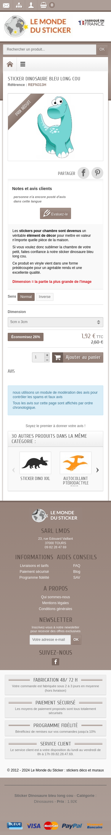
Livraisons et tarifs (34, 566)
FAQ (76, 566)
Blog (76, 572)
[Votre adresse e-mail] (50, 640)
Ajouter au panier (76, 357)
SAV (76, 577)
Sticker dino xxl (35, 478)
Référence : (17, 85)
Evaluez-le (55, 213)
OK (101, 49)
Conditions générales (55, 609)
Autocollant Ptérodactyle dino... (76, 483)
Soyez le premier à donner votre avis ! (55, 426)
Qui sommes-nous (55, 597)
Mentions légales (55, 603)
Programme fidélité (34, 577)
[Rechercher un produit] (49, 49)
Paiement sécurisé (34, 572)
